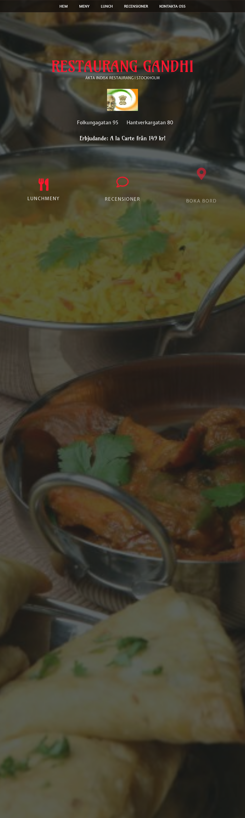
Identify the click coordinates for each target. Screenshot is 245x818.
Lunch (107, 6)
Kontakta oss (172, 6)
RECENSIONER (122, 202)
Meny (84, 6)
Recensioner (136, 6)
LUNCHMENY (43, 200)
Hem (64, 6)
